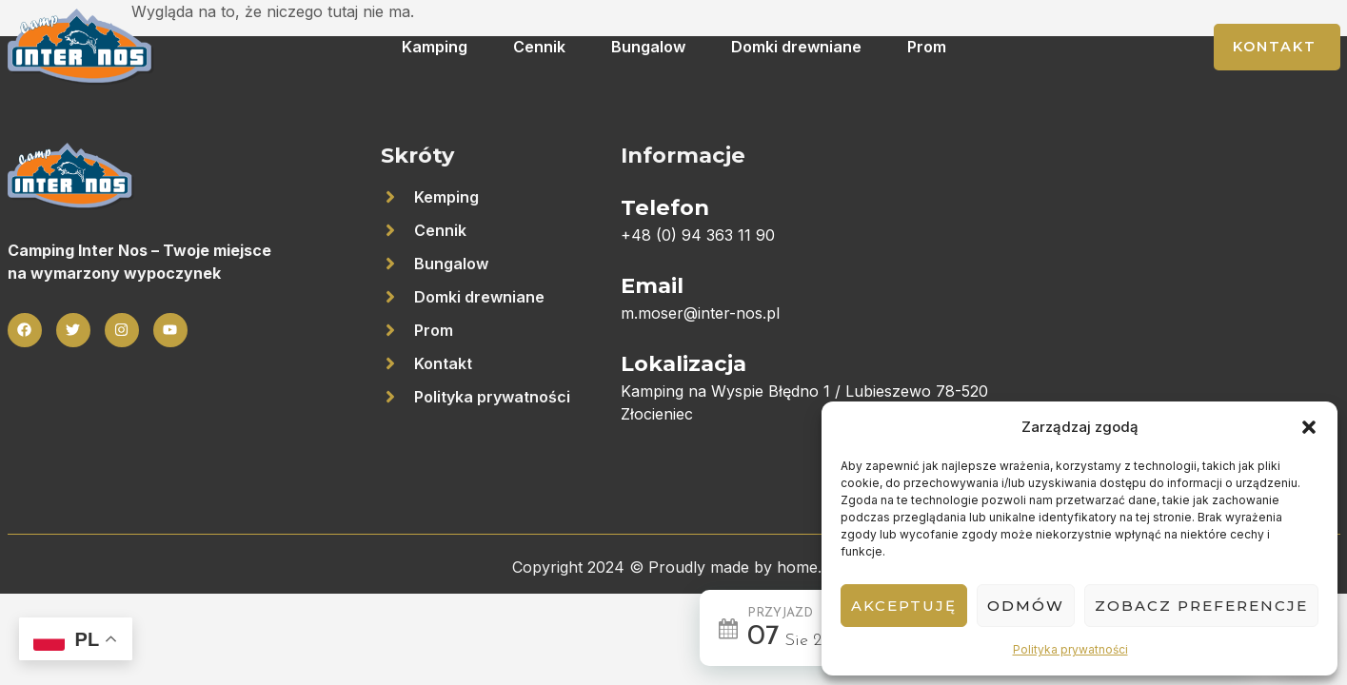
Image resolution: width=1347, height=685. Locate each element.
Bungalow (648, 46)
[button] (1308, 427)
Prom (926, 46)
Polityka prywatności (1070, 649)
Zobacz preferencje (1201, 606)
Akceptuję (904, 606)
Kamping (434, 46)
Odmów (1025, 606)
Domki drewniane (796, 46)
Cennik (539, 46)
